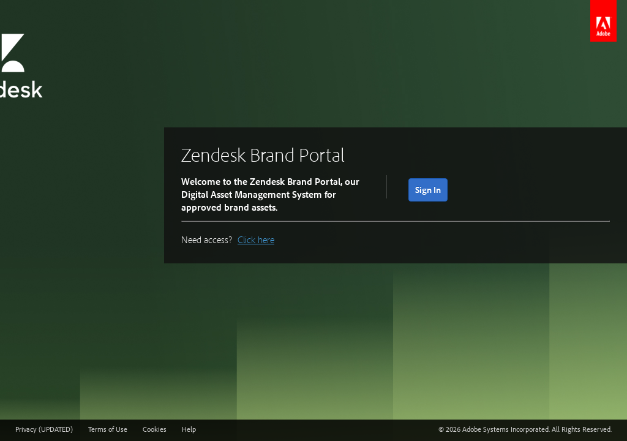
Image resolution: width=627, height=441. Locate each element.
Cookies (155, 429)
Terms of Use (107, 429)
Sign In (428, 189)
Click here (256, 239)
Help (189, 429)
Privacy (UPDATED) (44, 429)
